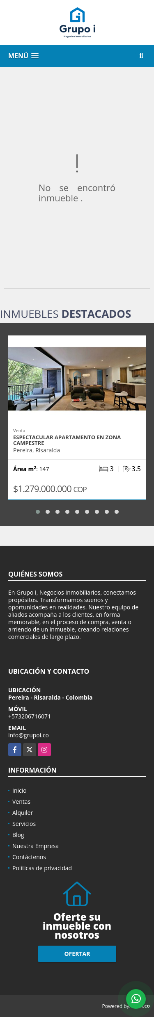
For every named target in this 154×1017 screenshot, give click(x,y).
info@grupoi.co (28, 735)
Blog (18, 835)
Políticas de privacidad (42, 868)
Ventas (21, 801)
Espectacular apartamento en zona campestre (67, 440)
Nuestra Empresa (35, 846)
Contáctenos (29, 857)
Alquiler (22, 812)
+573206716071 (29, 716)
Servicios (24, 824)
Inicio (19, 790)
